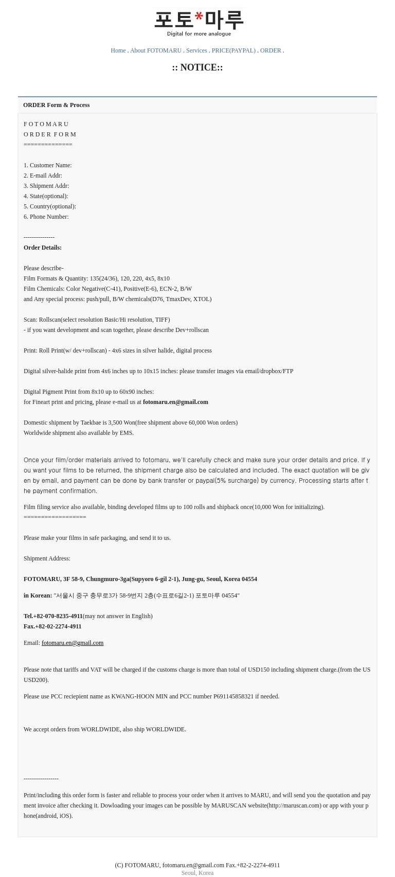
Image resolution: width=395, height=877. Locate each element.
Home (118, 50)
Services (196, 50)
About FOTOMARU (156, 50)
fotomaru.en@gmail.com (72, 642)
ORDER (270, 50)
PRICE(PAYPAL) (234, 50)
